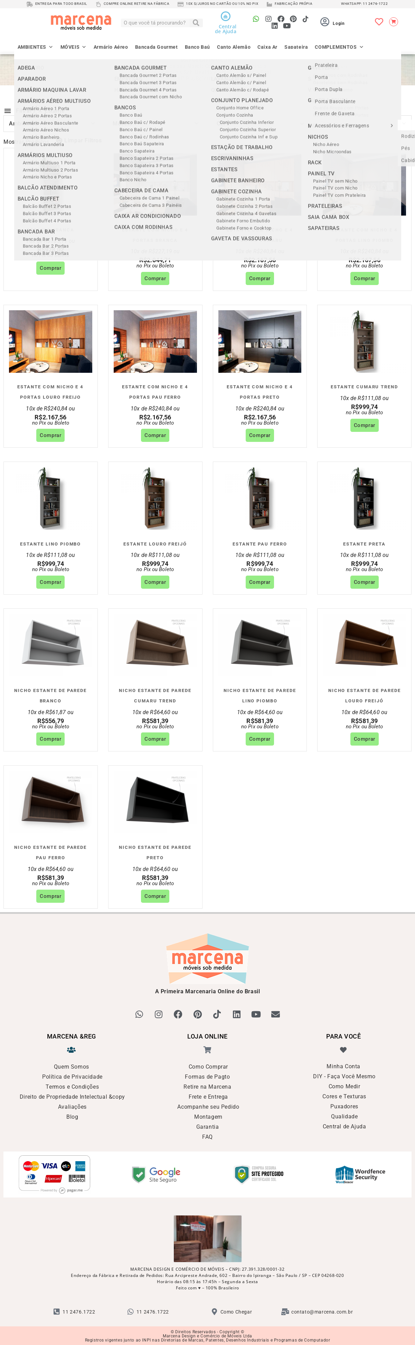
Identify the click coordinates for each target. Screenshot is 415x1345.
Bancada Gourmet (156, 46)
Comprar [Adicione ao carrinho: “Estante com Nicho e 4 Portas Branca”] (155, 278)
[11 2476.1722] (56, 1311)
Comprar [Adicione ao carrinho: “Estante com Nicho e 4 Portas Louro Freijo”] (50, 435)
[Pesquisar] (196, 23)
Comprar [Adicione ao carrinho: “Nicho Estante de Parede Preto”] (155, 896)
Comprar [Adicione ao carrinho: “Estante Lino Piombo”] (50, 582)
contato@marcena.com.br (322, 1311)
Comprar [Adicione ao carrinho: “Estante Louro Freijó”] (155, 582)
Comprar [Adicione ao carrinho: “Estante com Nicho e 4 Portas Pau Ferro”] (155, 435)
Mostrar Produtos (26, 142)
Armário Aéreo (111, 46)
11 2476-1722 (375, 4)
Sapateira (296, 46)
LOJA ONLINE (207, 1036)
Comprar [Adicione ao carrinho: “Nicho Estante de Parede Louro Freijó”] (364, 739)
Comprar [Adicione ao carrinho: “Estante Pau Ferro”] (260, 582)
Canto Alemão (234, 46)
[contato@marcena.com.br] (285, 1311)
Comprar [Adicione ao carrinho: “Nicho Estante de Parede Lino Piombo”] (260, 739)
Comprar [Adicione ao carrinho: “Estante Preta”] (364, 582)
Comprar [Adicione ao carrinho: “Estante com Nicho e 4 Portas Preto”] (260, 435)
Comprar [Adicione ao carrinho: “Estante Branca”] (50, 268)
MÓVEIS (73, 44)
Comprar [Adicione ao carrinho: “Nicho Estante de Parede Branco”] (50, 739)
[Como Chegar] (214, 1311)
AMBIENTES (36, 44)
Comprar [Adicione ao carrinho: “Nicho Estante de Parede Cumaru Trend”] (155, 739)
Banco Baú (197, 46)
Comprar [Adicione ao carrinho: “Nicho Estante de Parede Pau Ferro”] (50, 896)
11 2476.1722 (79, 1311)
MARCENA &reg (71, 1036)
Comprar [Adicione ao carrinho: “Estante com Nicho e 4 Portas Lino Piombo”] (364, 278)
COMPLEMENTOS (339, 44)
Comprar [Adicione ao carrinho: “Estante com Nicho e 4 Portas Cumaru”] (260, 278)
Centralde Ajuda (225, 29)
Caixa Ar (267, 46)
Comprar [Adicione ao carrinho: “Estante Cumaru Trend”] (364, 425)
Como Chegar (236, 1311)
